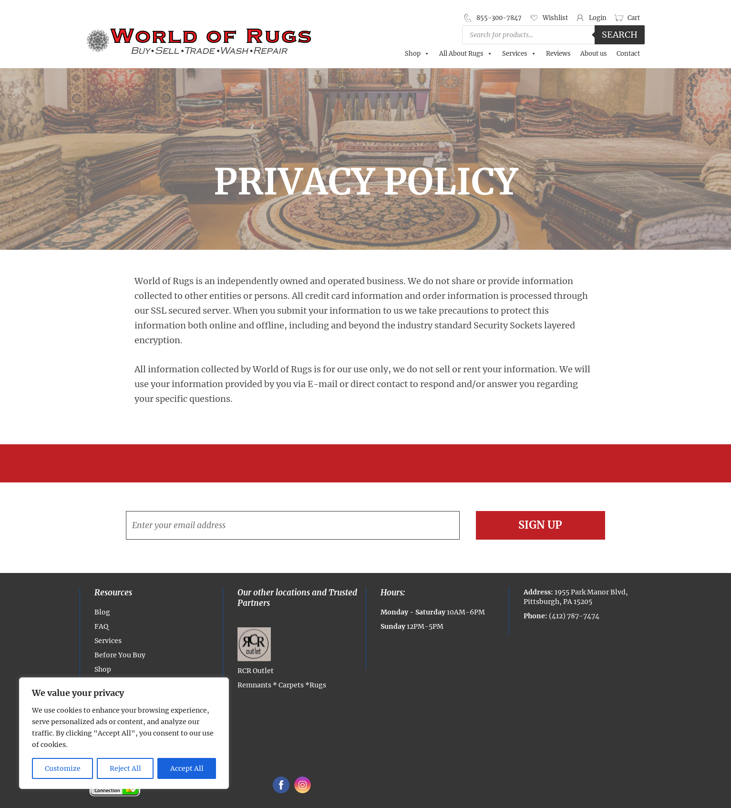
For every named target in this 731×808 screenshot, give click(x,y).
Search (620, 34)
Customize (63, 768)
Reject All (125, 768)
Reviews (558, 54)
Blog (102, 612)
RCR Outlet (255, 651)
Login (598, 18)
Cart (634, 18)
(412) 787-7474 (574, 616)
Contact (628, 54)
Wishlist (555, 18)
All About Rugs (466, 54)
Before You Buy (119, 655)
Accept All (187, 768)
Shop (417, 54)
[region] (124, 733)
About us (593, 54)
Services (519, 54)
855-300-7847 (499, 18)
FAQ (101, 626)
